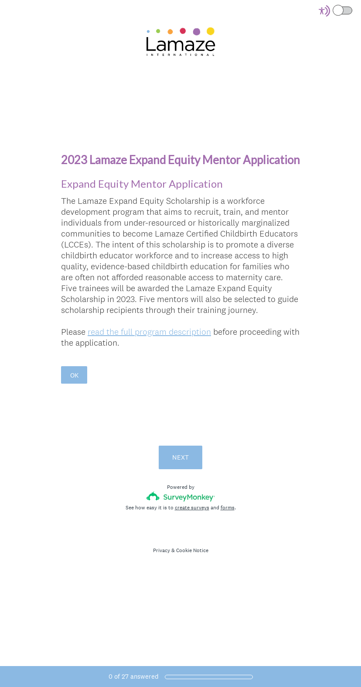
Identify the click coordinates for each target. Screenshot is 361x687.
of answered (134, 676)
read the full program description (149, 331)
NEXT (180, 457)
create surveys (192, 507)
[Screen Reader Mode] (336, 11)
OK (74, 375)
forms (228, 507)
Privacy (161, 550)
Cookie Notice (192, 550)
